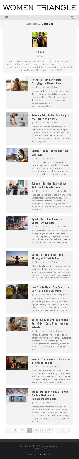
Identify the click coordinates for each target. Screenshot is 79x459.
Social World (61, 191)
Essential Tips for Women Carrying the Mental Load (47, 81)
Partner (47, 454)
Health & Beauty (52, 87)
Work (56, 366)
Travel (65, 295)
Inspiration (65, 262)
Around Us (50, 191)
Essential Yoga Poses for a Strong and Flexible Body (47, 256)
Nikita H (40, 52)
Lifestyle (49, 158)
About (31, 454)
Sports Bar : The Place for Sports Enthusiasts (47, 220)
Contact (39, 454)
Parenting (58, 295)
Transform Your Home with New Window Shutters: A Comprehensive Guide (50, 395)
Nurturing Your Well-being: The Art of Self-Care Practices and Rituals (50, 323)
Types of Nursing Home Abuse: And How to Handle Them (49, 185)
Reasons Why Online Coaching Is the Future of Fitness (50, 117)
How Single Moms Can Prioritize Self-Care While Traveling (50, 289)
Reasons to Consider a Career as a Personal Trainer (51, 360)
